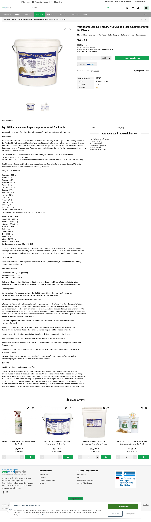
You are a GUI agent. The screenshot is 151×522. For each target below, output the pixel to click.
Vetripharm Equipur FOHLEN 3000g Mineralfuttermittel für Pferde (57, 443)
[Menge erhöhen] (109, 58)
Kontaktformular (141, 2)
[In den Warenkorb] (132, 58)
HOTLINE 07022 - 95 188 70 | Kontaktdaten (117, 2)
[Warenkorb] (146, 8)
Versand (92, 47)
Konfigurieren (131, 514)
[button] (138, 8)
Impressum (81, 474)
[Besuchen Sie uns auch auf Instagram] (7, 492)
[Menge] (91, 58)
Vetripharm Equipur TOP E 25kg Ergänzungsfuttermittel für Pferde (94, 443)
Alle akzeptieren (123, 506)
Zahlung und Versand (47, 480)
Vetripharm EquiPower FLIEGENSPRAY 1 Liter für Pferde (19, 443)
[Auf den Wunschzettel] (69, 29)
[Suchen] (68, 8)
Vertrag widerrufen (75, 499)
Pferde (98, 84)
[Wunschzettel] (133, 8)
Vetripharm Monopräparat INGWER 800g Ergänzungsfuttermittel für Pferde (132, 443)
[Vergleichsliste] (127, 8)
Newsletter (43, 483)
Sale (145, 14)
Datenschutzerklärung (85, 480)
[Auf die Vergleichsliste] (65, 29)
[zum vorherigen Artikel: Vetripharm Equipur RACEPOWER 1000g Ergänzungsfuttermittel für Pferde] (142, 20)
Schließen (116, 514)
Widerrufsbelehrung (84, 483)
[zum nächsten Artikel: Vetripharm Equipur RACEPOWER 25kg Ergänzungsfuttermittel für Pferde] (146, 20)
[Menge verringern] (79, 58)
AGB (79, 477)
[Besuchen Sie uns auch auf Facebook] (3, 492)
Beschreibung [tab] (7, 121)
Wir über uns (44, 474)
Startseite (7, 14)
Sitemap (43, 477)
